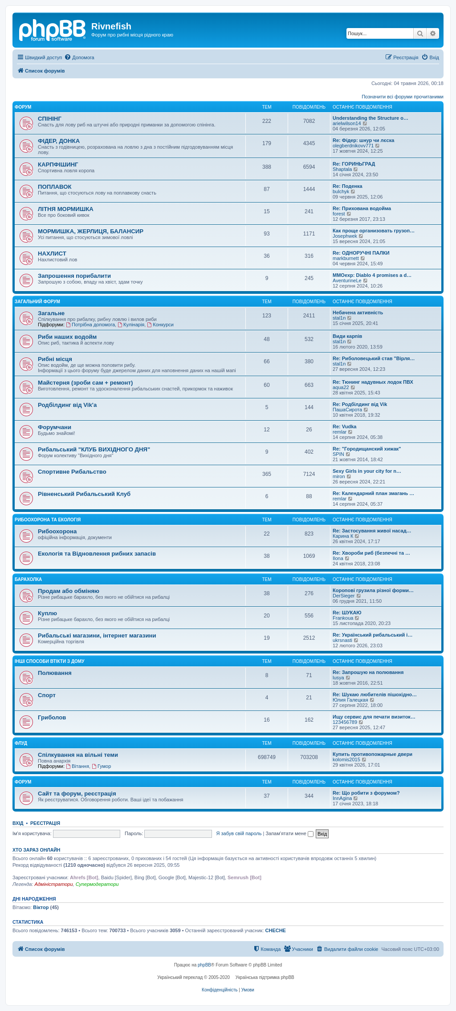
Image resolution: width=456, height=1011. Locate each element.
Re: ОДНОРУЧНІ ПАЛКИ (361, 253)
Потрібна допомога (90, 324)
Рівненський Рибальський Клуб (84, 494)
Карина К (343, 536)
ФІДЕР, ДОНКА (59, 141)
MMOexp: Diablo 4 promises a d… (372, 275)
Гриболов (52, 717)
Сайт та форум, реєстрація (77, 793)
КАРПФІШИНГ (58, 164)
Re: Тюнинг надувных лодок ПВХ (373, 382)
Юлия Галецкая (350, 699)
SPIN (338, 454)
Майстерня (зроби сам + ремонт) (85, 382)
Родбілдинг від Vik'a (67, 405)
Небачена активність (358, 312)
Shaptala (342, 169)
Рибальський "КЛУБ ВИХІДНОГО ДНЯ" (94, 449)
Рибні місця (55, 359)
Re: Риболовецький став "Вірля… (374, 358)
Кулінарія (131, 324)
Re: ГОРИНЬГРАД (354, 163)
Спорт (47, 695)
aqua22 (341, 387)
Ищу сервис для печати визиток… (374, 716)
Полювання (55, 673)
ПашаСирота (347, 409)
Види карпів (347, 336)
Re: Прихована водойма (362, 208)
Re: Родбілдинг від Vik (360, 404)
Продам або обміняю (68, 591)
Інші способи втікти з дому (49, 661)
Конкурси (160, 324)
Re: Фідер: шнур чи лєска (363, 140)
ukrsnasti (342, 640)
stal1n (339, 318)
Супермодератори (97, 884)
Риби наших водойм (67, 336)
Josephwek (345, 236)
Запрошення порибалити (74, 275)
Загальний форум (37, 301)
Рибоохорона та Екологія (48, 519)
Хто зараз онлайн (36, 850)
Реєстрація (45, 823)
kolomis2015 (346, 759)
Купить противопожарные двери (372, 754)
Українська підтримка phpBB (265, 977)
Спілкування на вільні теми (78, 754)
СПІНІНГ (49, 118)
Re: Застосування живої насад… (372, 530)
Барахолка (28, 579)
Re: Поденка (347, 186)
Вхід (18, 823)
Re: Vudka (344, 426)
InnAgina (342, 798)
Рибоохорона (57, 531)
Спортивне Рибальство (72, 471)
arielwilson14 (347, 123)
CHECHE (275, 930)
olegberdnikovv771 (353, 145)
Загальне (51, 313)
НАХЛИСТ (52, 253)
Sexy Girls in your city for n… (367, 471)
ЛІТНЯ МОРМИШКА (66, 209)
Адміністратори (53, 884)
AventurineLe (347, 280)
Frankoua (343, 618)
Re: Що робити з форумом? (366, 793)
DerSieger (344, 595)
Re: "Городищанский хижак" (367, 448)
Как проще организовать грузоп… (374, 230)
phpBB (204, 964)
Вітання (77, 766)
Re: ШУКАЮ (347, 612)
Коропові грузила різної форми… (373, 590)
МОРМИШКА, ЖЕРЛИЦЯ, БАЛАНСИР (90, 231)
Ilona (338, 558)
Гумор (101, 766)
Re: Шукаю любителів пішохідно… (375, 694)
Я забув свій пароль (239, 833)
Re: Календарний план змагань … (373, 493)
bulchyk (341, 191)
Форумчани (54, 427)
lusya (338, 677)
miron (339, 476)
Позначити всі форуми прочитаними (403, 96)
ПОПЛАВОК (55, 186)
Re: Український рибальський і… (372, 634)
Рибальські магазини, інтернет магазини (97, 635)
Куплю (47, 613)
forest (339, 213)
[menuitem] (79, 57)
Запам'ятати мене (289, 833)
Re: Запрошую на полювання (368, 672)
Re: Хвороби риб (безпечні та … (371, 553)
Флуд (21, 743)
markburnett (346, 258)
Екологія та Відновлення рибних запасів (97, 553)
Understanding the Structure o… (370, 118)
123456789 (345, 722)
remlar (339, 431)
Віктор (41, 907)
